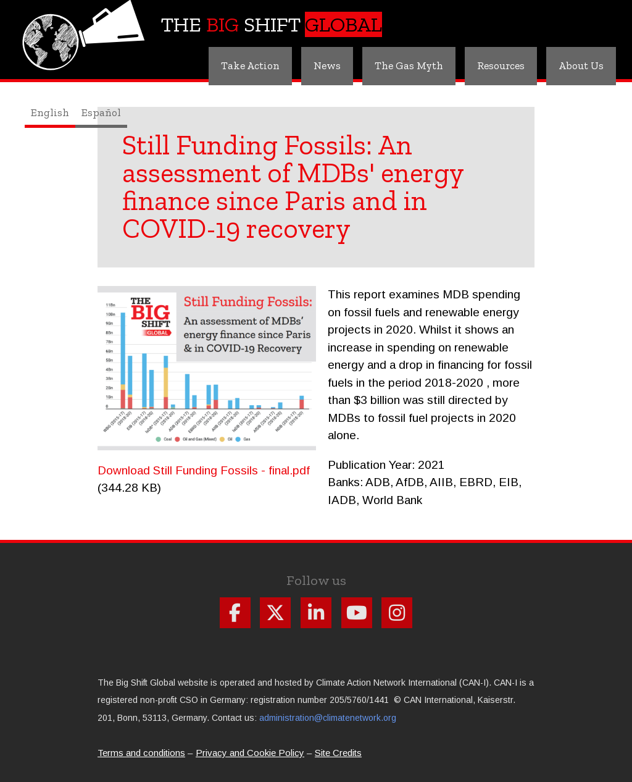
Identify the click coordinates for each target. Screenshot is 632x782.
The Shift (271, 24)
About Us (581, 65)
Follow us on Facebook (235, 612)
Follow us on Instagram (396, 612)
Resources (501, 65)
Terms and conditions (141, 752)
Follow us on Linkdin (316, 612)
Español (101, 112)
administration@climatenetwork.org (327, 718)
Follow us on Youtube (356, 612)
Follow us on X (275, 612)
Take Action (250, 65)
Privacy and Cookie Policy (250, 752)
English (50, 112)
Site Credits (338, 752)
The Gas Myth (409, 65)
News (327, 65)
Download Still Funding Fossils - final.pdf (204, 470)
